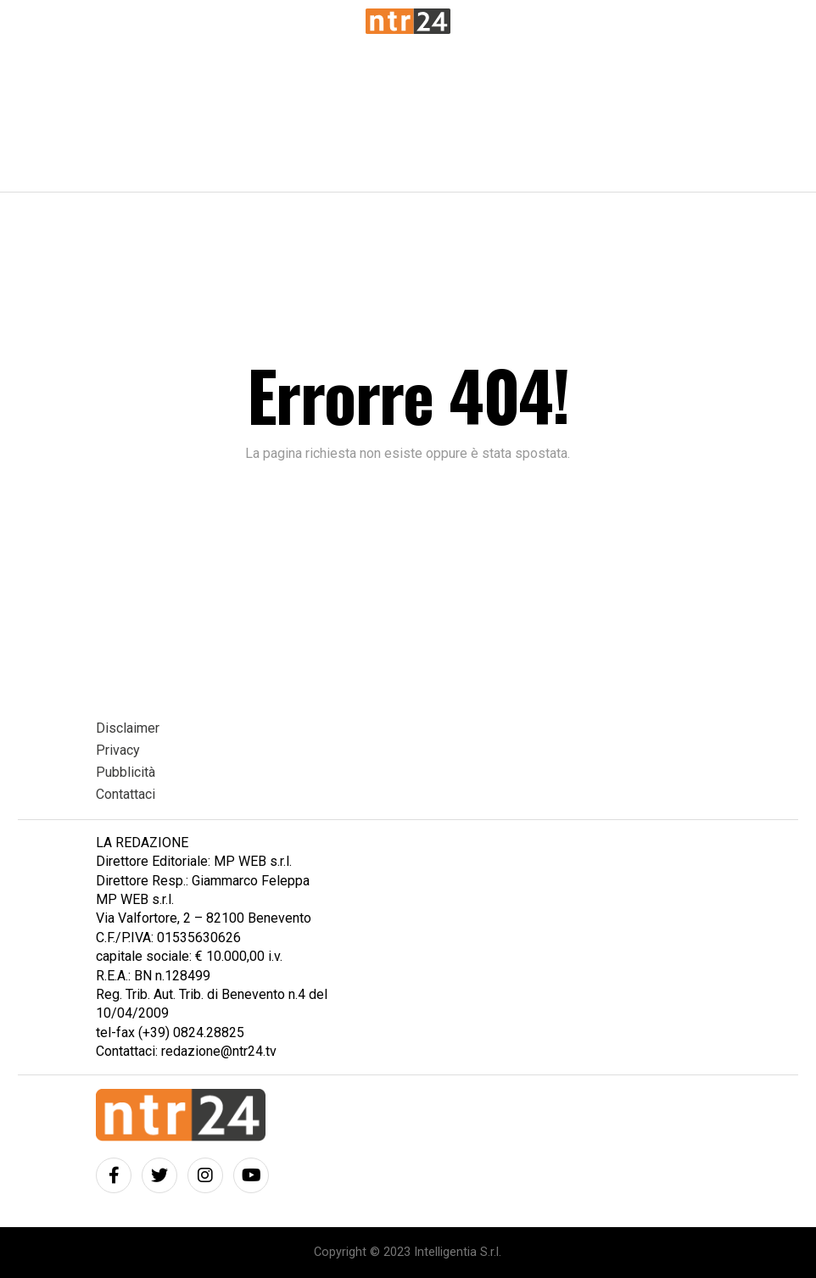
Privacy (118, 750)
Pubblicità (125, 772)
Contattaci (125, 794)
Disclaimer (127, 728)
